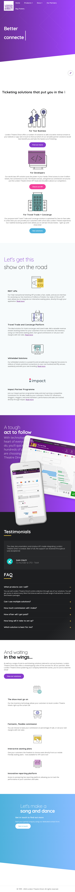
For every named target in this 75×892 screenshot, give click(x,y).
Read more (21, 301)
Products (27, 3)
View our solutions (14, 676)
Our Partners (52, 3)
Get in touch (23, 826)
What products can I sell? (16, 587)
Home (18, 3)
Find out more (37, 145)
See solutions (37, 231)
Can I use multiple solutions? (17, 601)
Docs (39, 3)
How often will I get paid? (16, 614)
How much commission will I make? (20, 608)
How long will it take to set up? (18, 621)
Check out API (37, 187)
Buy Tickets (20, 9)
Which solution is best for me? (18, 627)
